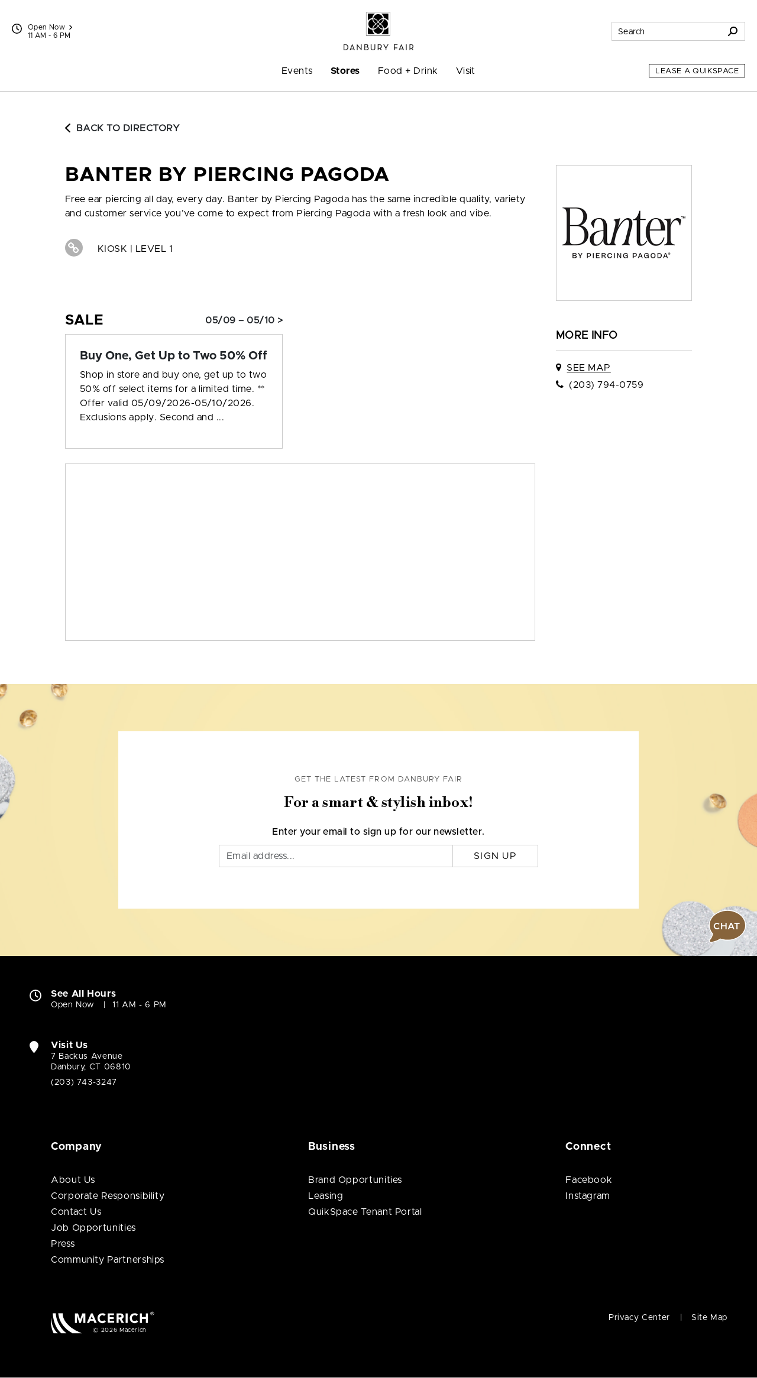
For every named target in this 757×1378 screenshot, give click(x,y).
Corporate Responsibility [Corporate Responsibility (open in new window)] (107, 1196)
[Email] (336, 856)
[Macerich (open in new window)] (102, 1322)
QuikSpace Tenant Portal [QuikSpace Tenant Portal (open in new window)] (365, 1212)
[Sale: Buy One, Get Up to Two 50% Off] (174, 356)
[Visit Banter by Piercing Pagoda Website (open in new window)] (74, 248)
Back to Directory (122, 128)
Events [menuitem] (297, 71)
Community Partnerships (107, 1259)
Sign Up (495, 856)
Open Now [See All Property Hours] (50, 27)
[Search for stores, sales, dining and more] (667, 31)
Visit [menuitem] (465, 71)
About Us (73, 1180)
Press (63, 1244)
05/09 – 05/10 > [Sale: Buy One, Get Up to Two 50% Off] (244, 320)
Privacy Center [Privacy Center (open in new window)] (639, 1318)
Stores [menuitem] (345, 71)
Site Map (709, 1318)
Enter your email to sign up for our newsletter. (378, 831)
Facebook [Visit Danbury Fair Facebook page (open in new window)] (588, 1180)
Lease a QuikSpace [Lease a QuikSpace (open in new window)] (697, 71)
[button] (727, 926)
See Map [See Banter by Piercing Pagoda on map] (588, 367)
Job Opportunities (93, 1228)
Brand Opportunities (355, 1180)
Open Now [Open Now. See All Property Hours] (73, 1005)
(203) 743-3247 (84, 1082)
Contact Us (76, 1212)
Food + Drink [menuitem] (408, 71)
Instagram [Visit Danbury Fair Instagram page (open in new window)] (587, 1196)
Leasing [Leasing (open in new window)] (325, 1196)
